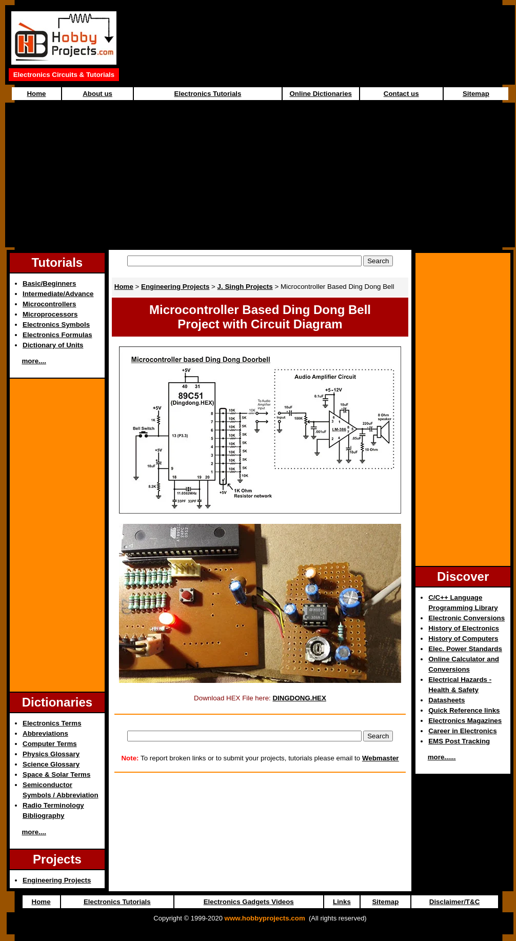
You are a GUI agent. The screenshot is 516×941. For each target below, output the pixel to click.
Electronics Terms (52, 723)
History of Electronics (463, 628)
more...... (442, 757)
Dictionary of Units (53, 345)
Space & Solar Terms (56, 774)
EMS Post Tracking (459, 741)
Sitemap (476, 93)
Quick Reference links (464, 710)
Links (342, 902)
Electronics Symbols (56, 324)
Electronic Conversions (466, 618)
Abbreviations (45, 733)
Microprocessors (50, 314)
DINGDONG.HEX (299, 698)
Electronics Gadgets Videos (249, 902)
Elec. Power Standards (465, 649)
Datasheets (446, 700)
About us (97, 93)
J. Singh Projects (245, 286)
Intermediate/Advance (58, 294)
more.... (34, 361)
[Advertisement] (260, 175)
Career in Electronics (462, 731)
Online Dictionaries (321, 93)
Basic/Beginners (49, 283)
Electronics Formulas (57, 335)
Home (36, 93)
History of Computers (463, 638)
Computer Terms (50, 744)
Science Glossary (51, 764)
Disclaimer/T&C (454, 902)
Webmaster (380, 758)
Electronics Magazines (465, 720)
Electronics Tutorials (208, 93)
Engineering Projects (57, 880)
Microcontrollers (49, 304)
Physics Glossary (51, 754)
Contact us (401, 93)
